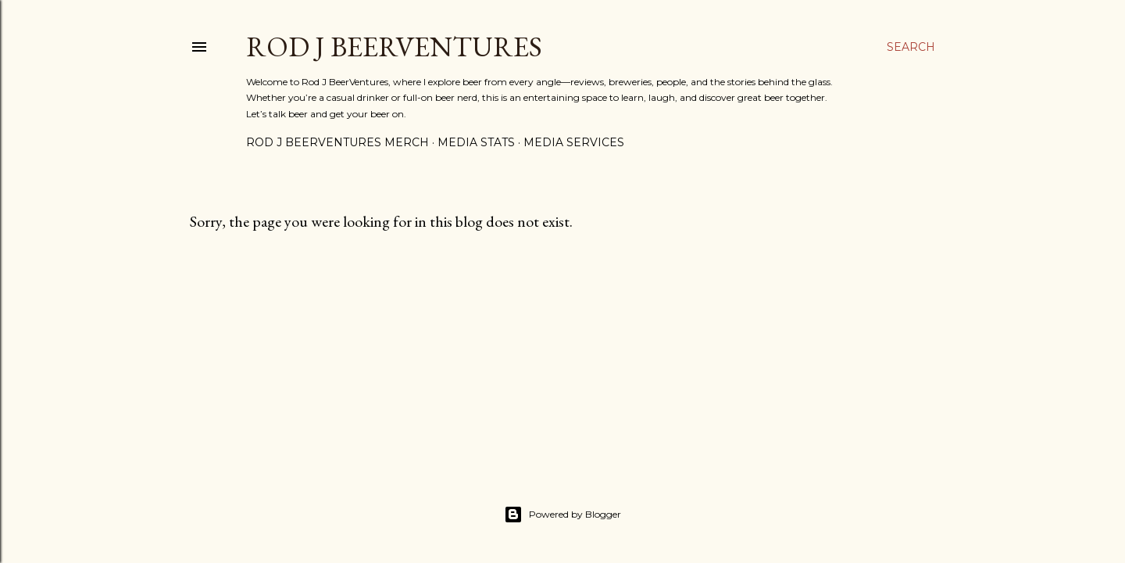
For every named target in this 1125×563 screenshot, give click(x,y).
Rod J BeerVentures (394, 46)
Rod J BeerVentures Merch (337, 142)
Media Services (573, 142)
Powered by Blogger (562, 514)
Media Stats (476, 142)
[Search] (911, 47)
